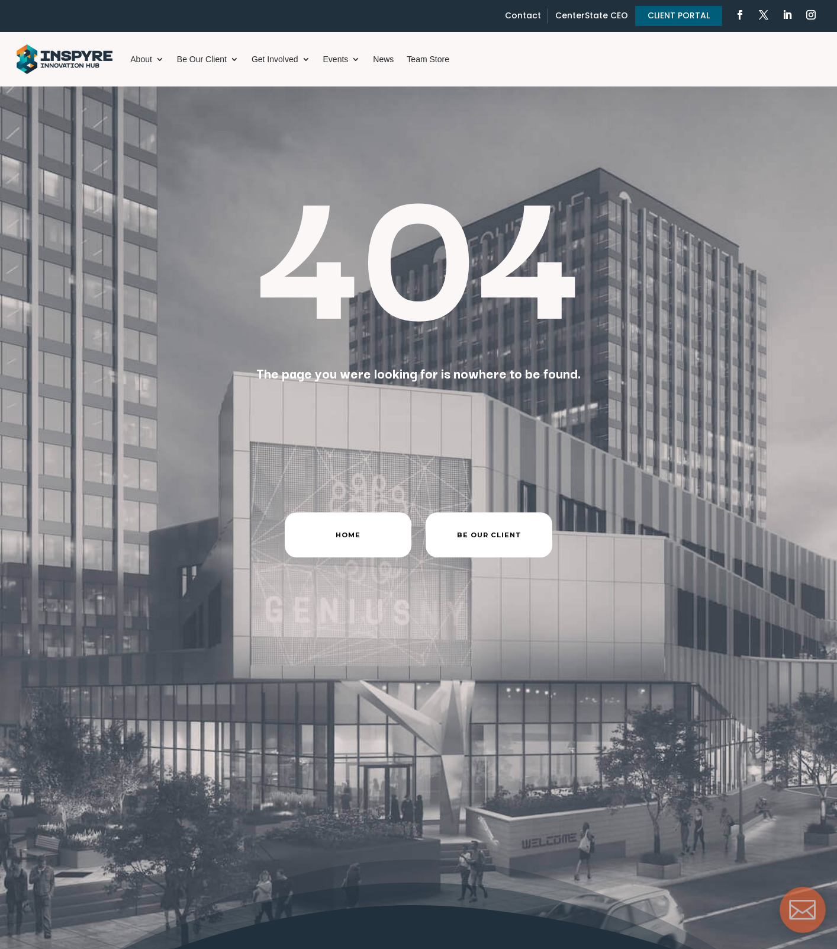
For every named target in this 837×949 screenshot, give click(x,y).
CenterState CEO (591, 15)
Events (336, 59)
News (383, 59)
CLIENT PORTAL (679, 15)
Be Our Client (202, 59)
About (141, 59)
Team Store (428, 59)
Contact (523, 15)
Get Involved (275, 59)
